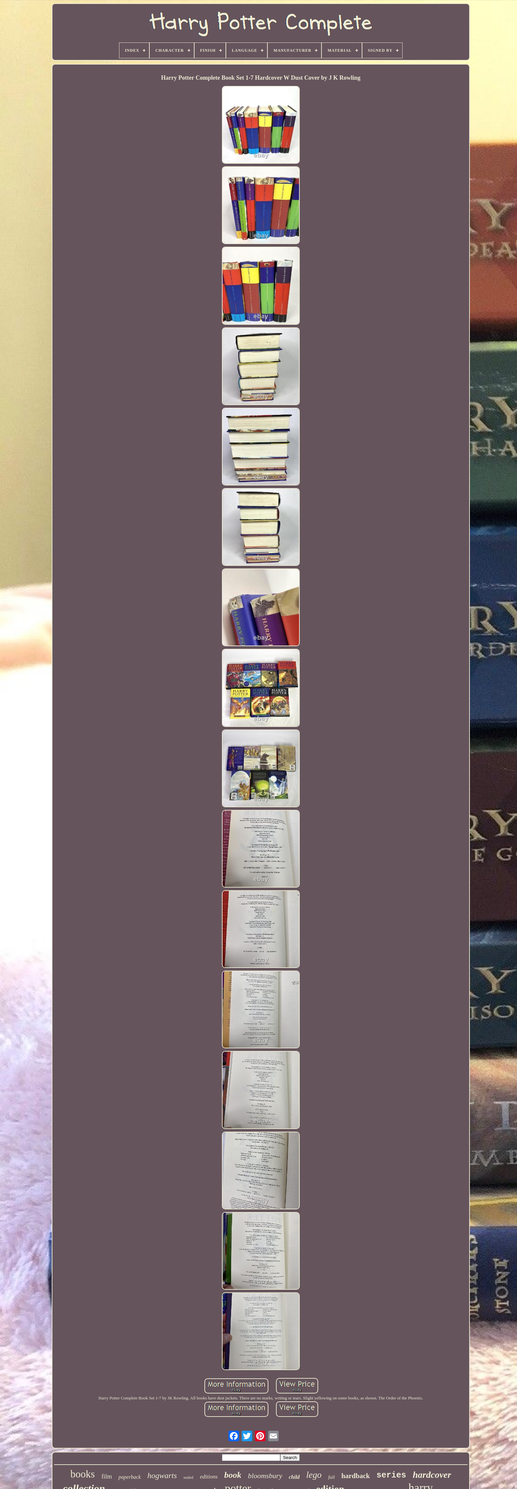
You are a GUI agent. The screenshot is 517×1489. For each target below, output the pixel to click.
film (107, 1476)
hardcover (432, 1475)
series (391, 1475)
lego (314, 1475)
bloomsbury (265, 1476)
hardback (355, 1476)
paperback (129, 1477)
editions (209, 1477)
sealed (188, 1477)
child (294, 1477)
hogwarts (162, 1475)
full (331, 1477)
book (232, 1475)
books (83, 1474)
